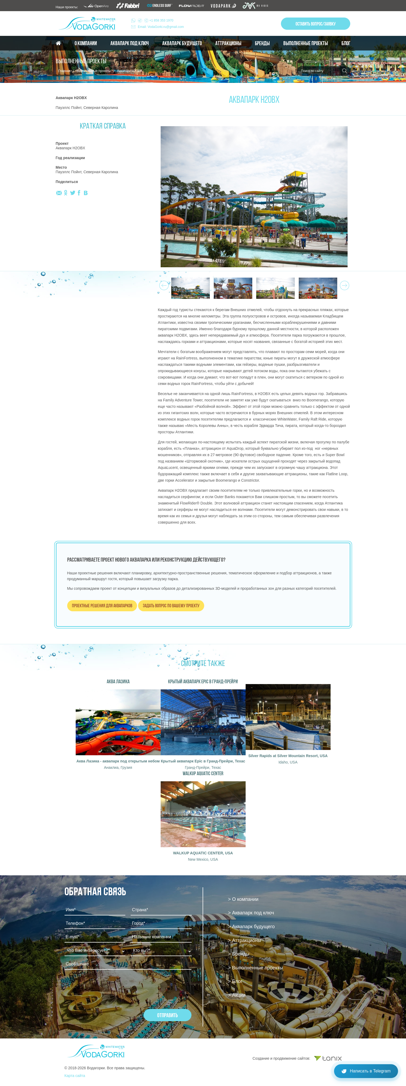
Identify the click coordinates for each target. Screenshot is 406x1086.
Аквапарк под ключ (129, 43)
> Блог (235, 981)
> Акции (236, 995)
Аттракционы (228, 43)
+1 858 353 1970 (155, 20)
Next (344, 284)
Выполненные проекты (305, 43)
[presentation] (105, 988)
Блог (345, 43)
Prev (163, 284)
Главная (64, 71)
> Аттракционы (244, 940)
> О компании (243, 899)
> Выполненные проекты (255, 967)
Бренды (262, 43)
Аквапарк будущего (182, 43)
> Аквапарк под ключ (251, 912)
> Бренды (238, 954)
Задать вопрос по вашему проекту (171, 605)
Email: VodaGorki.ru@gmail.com (161, 27)
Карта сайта (75, 1076)
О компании (86, 43)
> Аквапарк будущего (251, 926)
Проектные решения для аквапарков (102, 605)
